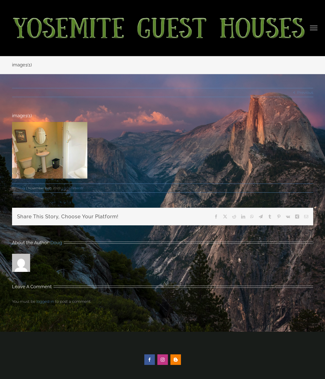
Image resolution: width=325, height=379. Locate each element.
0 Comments (73, 188)
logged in (45, 301)
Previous (305, 92)
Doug (21, 188)
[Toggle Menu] (313, 28)
